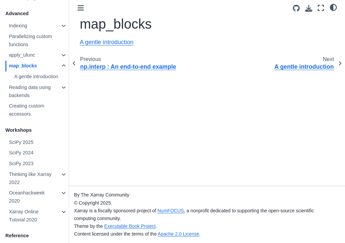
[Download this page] (309, 8)
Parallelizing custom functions (30, 40)
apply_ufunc (22, 55)
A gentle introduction (36, 76)
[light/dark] (333, 7)
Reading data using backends (30, 91)
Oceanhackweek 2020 (26, 197)
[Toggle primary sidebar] (80, 7)
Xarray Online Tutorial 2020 (23, 215)
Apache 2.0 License (178, 234)
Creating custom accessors (26, 110)
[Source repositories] (296, 8)
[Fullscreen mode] (321, 7)
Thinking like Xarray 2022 (30, 178)
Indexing (18, 25)
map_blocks (23, 65)
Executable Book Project (130, 226)
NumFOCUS (170, 210)
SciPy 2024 (21, 152)
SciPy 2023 (21, 163)
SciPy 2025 (21, 142)
